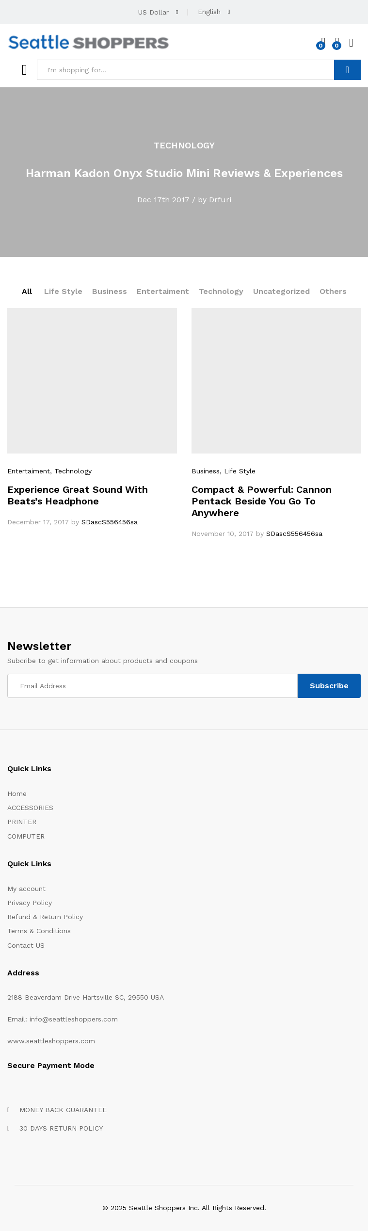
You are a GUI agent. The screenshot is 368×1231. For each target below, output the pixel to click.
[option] (184, 172)
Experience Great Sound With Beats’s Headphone (77, 495)
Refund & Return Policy (45, 917)
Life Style (63, 291)
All (27, 291)
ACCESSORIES (30, 807)
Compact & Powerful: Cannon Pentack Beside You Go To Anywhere (262, 501)
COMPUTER (26, 836)
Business (109, 291)
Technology (221, 291)
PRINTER (21, 822)
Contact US (26, 945)
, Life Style (238, 471)
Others (333, 291)
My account (26, 888)
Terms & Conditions (39, 931)
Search (347, 70)
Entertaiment (163, 291)
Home (17, 793)
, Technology (71, 471)
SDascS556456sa (109, 522)
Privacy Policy (29, 903)
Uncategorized (281, 291)
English (209, 11)
